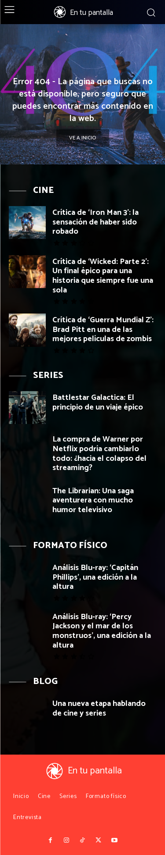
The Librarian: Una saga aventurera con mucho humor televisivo (93, 500)
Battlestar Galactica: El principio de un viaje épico (97, 402)
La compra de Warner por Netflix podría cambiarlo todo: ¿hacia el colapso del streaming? (99, 453)
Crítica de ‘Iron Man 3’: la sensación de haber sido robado (95, 222)
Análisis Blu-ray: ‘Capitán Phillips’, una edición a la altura (95, 577)
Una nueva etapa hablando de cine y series (99, 708)
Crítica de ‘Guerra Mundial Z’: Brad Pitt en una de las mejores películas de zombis (103, 330)
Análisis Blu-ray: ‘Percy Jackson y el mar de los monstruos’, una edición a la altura (101, 631)
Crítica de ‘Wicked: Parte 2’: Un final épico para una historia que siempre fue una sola (102, 276)
